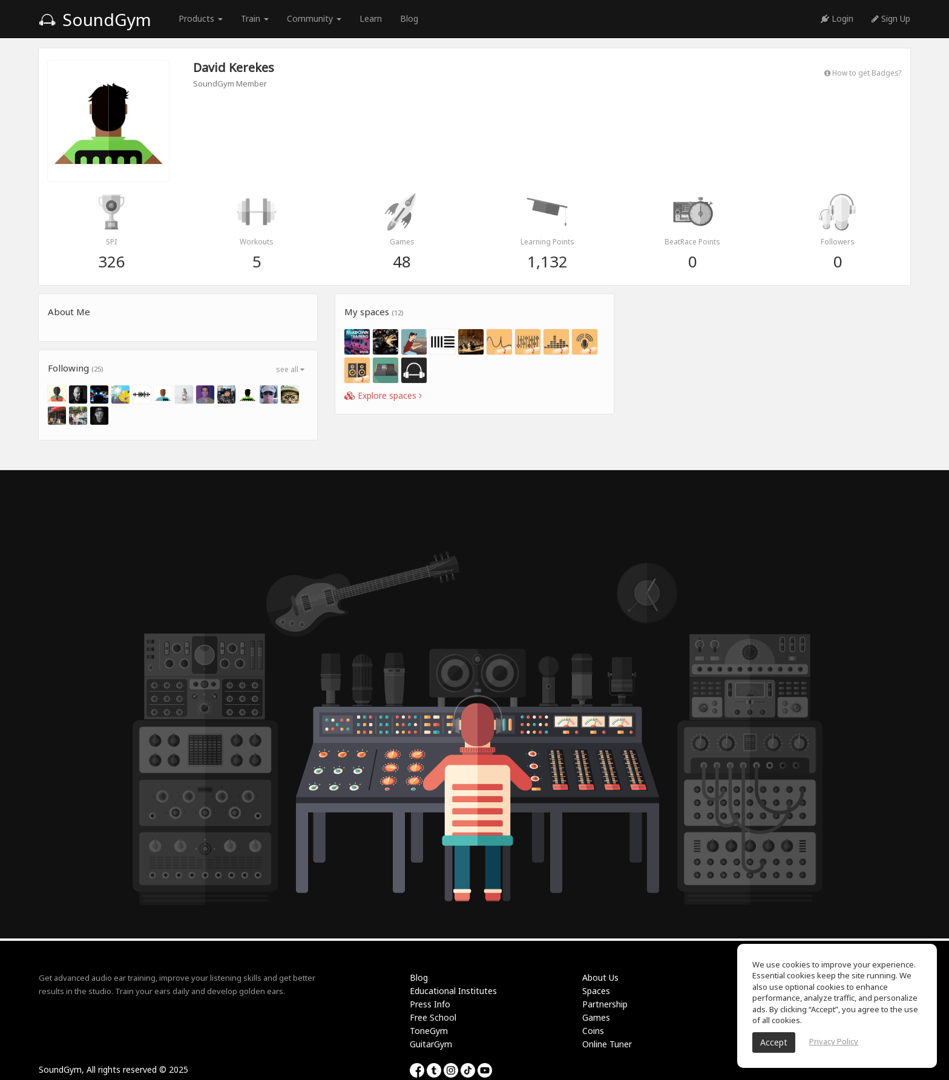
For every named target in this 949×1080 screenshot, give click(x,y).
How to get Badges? (862, 72)
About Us (600, 977)
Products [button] (201, 18)
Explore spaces (383, 395)
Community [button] (314, 18)
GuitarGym (431, 1044)
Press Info (430, 1004)
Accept (773, 1042)
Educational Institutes (453, 991)
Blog (409, 18)
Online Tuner (607, 1044)
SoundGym (95, 19)
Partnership (605, 1004)
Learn (371, 18)
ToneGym (429, 1030)
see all (290, 369)
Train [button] (255, 18)
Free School (433, 1017)
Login (837, 18)
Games (596, 1017)
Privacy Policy (833, 1041)
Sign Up (891, 18)
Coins (593, 1030)
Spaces (596, 991)
